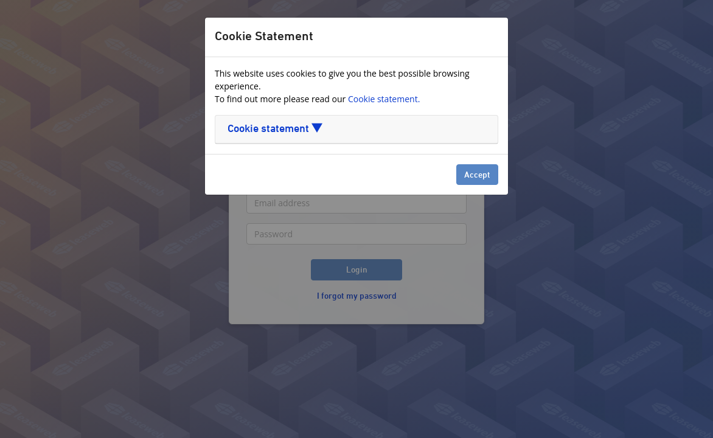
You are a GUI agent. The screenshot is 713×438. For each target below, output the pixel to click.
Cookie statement (275, 129)
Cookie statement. (384, 99)
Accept (477, 175)
